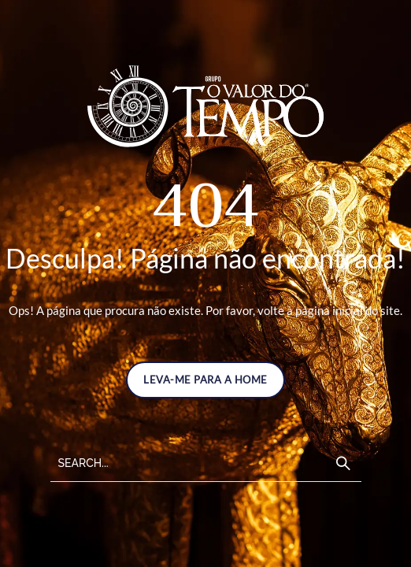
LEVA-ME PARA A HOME (205, 379)
